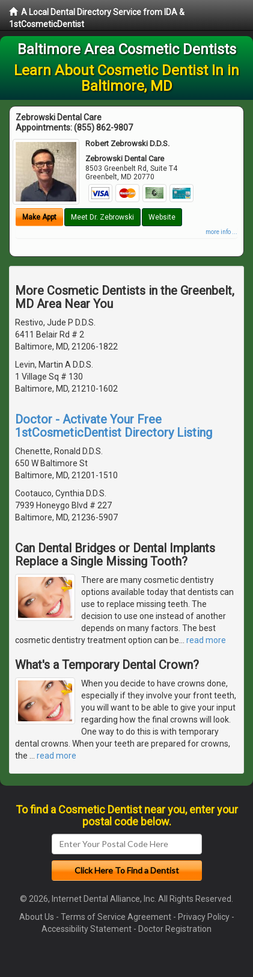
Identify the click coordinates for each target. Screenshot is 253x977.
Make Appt (39, 217)
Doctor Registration (175, 929)
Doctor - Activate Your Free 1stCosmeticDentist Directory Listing (113, 426)
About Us (36, 917)
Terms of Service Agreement (116, 917)
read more (206, 640)
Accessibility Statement (86, 929)
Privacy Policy (204, 917)
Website (161, 217)
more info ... (221, 232)
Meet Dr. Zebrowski (102, 217)
